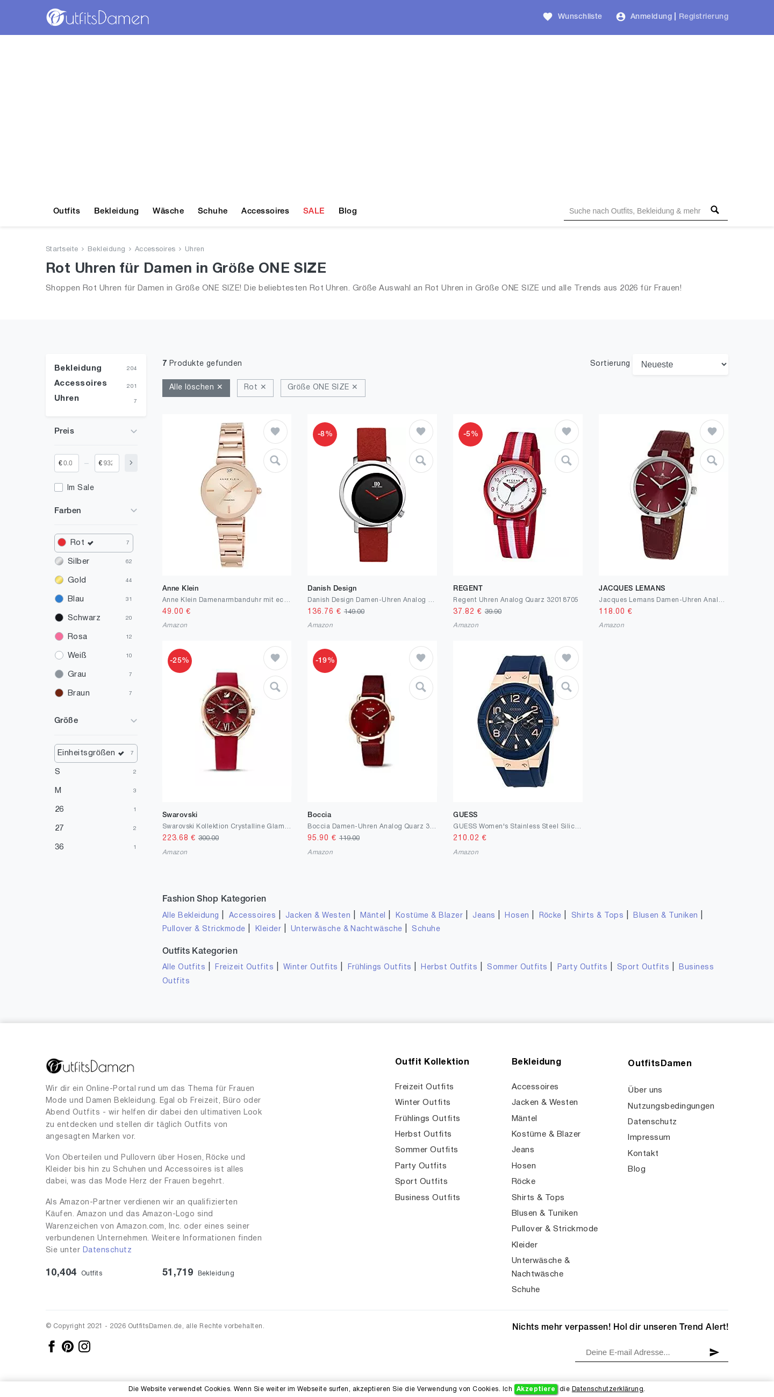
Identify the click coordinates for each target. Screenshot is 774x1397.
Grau (77, 674)
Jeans (483, 915)
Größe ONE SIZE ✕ (323, 387)
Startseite (62, 249)
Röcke (550, 915)
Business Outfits (428, 1198)
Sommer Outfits (517, 967)
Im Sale (80, 488)
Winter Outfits (310, 967)
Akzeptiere (536, 1389)
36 (59, 847)
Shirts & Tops (597, 915)
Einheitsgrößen (94, 753)
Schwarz (84, 618)
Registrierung (703, 16)
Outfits (66, 211)
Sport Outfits (643, 967)
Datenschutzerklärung (607, 1389)
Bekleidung (116, 211)
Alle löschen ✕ (196, 387)
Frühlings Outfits (380, 967)
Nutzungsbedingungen (671, 1106)
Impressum (649, 1137)
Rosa (78, 637)
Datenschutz (107, 1250)
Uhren (194, 249)
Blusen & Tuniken (665, 915)
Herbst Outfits (449, 967)
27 (59, 828)
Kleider (268, 929)
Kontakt (643, 1154)
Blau (76, 599)
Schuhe (213, 211)
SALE (314, 211)
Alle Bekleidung (190, 915)
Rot (84, 543)
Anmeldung (651, 16)
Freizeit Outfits (244, 967)
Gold (77, 580)
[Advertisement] (387, 115)
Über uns (645, 1090)
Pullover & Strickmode (204, 929)
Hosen (517, 915)
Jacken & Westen (317, 915)
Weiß (77, 656)
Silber (79, 561)
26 (59, 809)
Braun (79, 693)
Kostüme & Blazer (429, 915)
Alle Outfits (184, 967)
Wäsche (168, 211)
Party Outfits (582, 967)
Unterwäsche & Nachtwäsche (347, 929)
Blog (348, 211)
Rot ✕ (255, 387)
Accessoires (265, 211)
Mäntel (373, 915)
